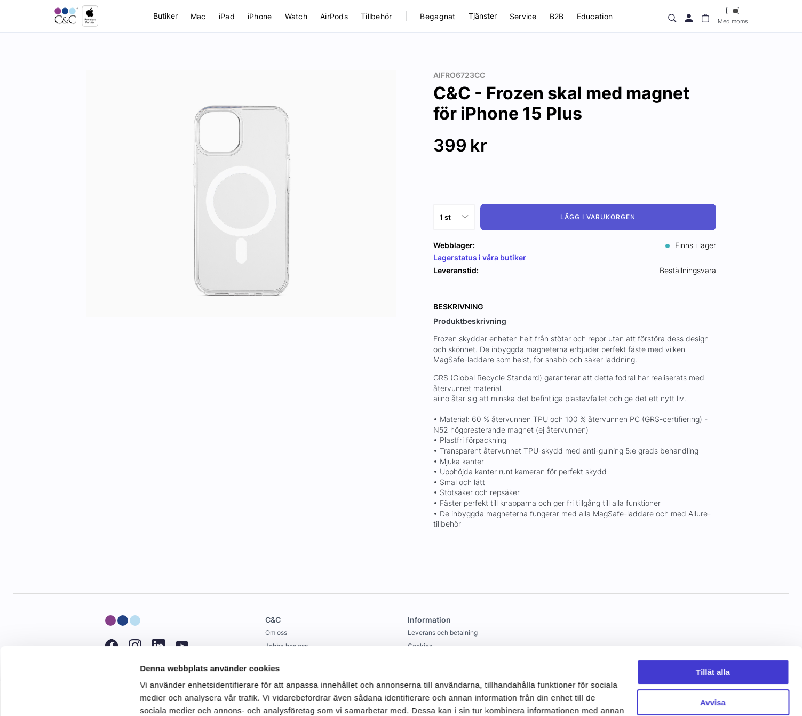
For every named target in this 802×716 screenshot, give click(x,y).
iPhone (260, 16)
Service (523, 16)
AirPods (334, 16)
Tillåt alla (713, 614)
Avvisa (713, 644)
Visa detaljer (163, 694)
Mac (198, 16)
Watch (296, 16)
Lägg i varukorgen (597, 217)
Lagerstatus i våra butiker (479, 257)
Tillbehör (376, 16)
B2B (557, 16)
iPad (227, 16)
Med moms (733, 15)
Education (595, 16)
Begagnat (437, 16)
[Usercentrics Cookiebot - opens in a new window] (69, 695)
